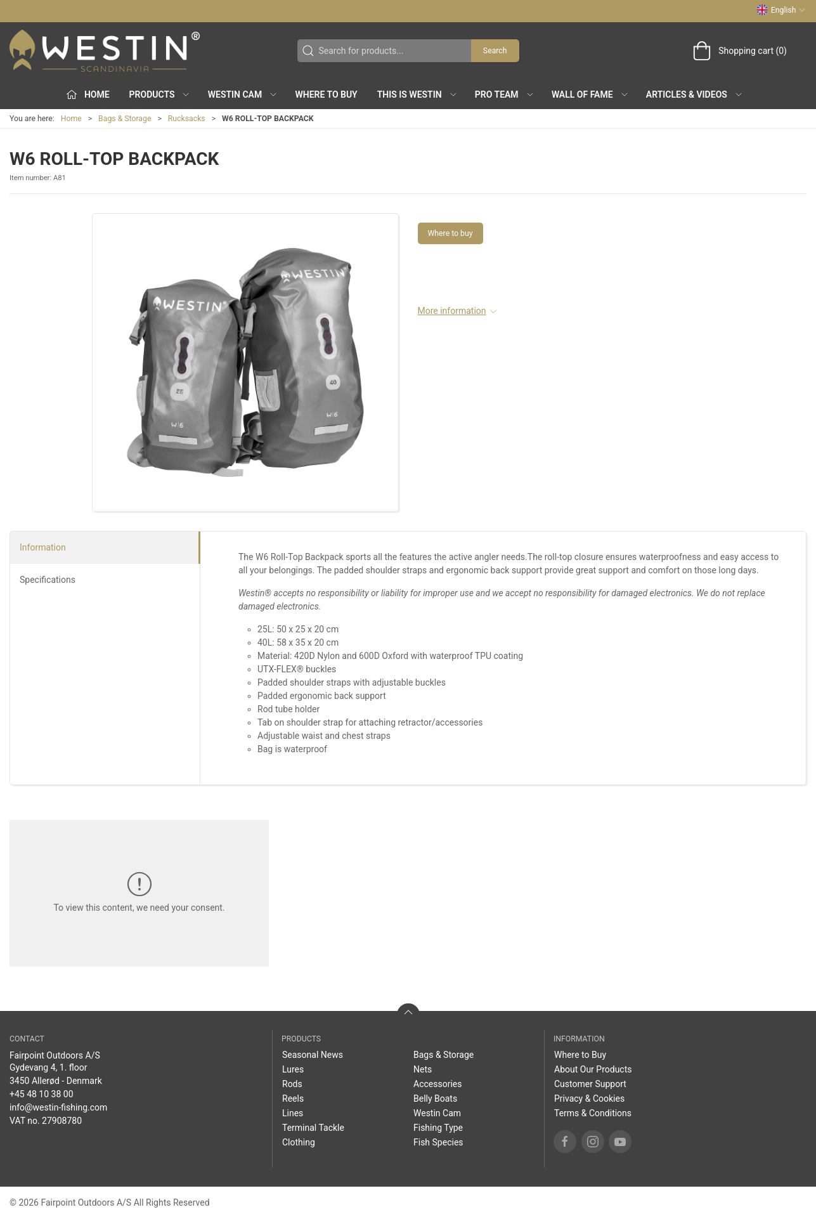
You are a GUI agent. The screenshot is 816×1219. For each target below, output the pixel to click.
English (781, 10)
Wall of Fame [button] (590, 94)
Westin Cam (437, 1113)
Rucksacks (186, 118)
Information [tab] (43, 547)
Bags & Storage (124, 118)
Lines (292, 1113)
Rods (292, 1084)
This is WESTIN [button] (417, 94)
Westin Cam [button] (243, 94)
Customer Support (590, 1084)
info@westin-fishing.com (58, 1107)
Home (71, 118)
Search (495, 50)
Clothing (298, 1142)
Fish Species (438, 1142)
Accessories (437, 1084)
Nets (422, 1069)
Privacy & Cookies (589, 1098)
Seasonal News (312, 1055)
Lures (293, 1069)
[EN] (105, 50)
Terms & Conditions (592, 1113)
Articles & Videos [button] (694, 94)
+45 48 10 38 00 (42, 1094)
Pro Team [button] (504, 94)
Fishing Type (438, 1128)
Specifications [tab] (47, 580)
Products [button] (160, 94)
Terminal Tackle (313, 1128)
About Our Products (593, 1069)
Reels (293, 1098)
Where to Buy (326, 94)
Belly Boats (435, 1098)
